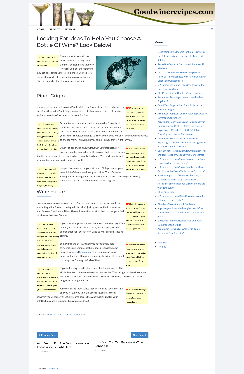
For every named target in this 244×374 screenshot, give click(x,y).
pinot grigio (48, 314)
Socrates (53, 368)
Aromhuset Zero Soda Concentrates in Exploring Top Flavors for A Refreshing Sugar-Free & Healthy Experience (181, 142)
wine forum (80, 314)
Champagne (85, 251)
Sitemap (70, 29)
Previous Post (47, 335)
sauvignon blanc (64, 314)
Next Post (139, 335)
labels (91, 131)
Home (40, 29)
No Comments (44, 351)
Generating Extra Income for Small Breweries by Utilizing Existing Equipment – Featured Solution (181, 55)
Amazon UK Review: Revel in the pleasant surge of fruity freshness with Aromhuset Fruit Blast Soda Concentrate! (181, 76)
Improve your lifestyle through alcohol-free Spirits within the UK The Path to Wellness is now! (180, 212)
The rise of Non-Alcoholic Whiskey (176, 204)
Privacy (54, 29)
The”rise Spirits (165, 191)
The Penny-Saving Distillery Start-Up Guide (180, 92)
